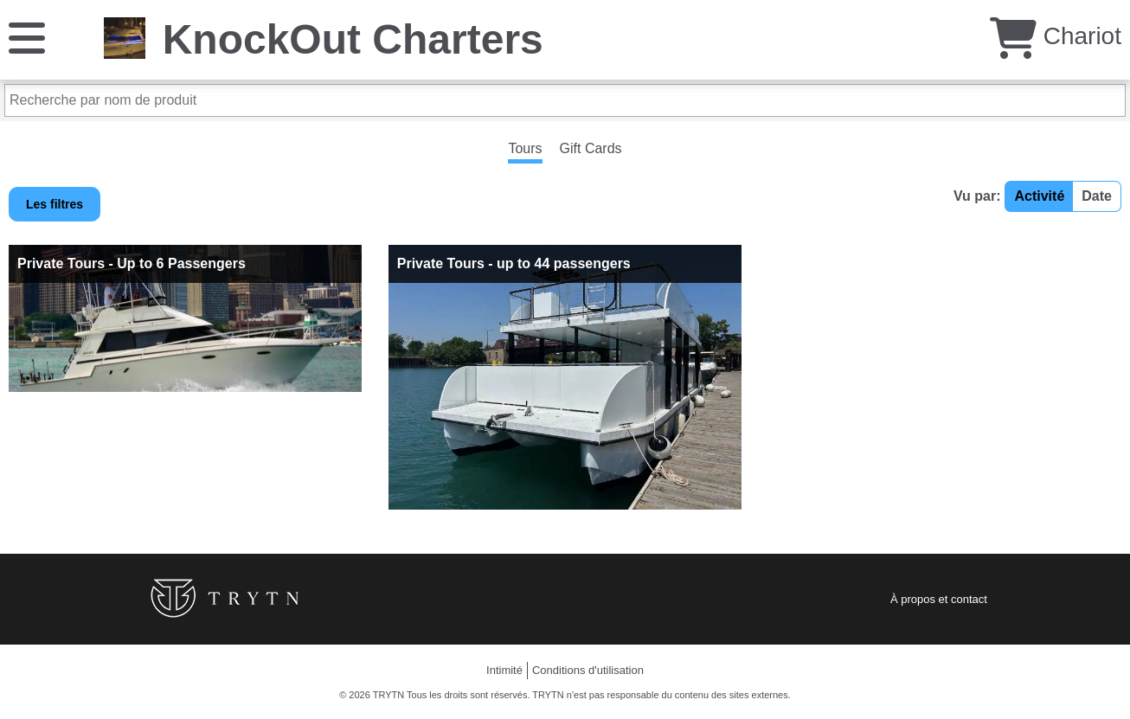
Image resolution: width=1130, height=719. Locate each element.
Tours (525, 148)
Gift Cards (591, 148)
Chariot (1055, 35)
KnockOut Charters (353, 39)
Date (1097, 196)
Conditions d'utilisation (588, 670)
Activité (1039, 196)
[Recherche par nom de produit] (565, 100)
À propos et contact (938, 599)
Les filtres (54, 204)
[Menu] (27, 36)
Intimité (504, 670)
